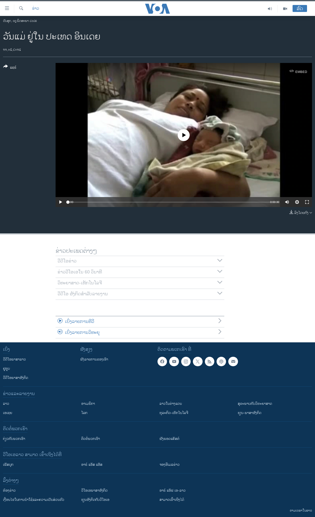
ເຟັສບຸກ (8, 464)
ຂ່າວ (35, 9)
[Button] (9, 68)
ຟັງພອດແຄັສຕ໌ (169, 438)
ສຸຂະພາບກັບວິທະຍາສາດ (255, 403)
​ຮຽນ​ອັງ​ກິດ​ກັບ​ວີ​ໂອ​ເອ (95, 499)
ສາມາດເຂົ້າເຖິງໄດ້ (171, 499)
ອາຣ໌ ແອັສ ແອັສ (91, 464)
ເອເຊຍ (7, 412)
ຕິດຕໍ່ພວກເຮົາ (90, 438)
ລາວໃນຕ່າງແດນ (170, 403)
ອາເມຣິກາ (88, 403)
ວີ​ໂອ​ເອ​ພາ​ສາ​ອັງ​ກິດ (94, 490)
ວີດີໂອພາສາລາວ (14, 359)
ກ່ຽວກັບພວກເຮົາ (14, 438)
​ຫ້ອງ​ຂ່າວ (9, 490)
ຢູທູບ (6, 368)
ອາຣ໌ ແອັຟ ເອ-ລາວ (172, 490)
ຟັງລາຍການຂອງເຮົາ (94, 359)
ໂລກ (84, 412)
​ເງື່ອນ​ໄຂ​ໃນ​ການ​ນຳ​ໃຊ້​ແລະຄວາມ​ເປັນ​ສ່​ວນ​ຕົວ (33, 499)
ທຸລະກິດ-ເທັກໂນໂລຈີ (173, 412)
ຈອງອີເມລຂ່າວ (169, 464)
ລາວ (6, 403)
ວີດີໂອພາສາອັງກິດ (15, 377)
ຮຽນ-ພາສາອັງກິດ (249, 412)
